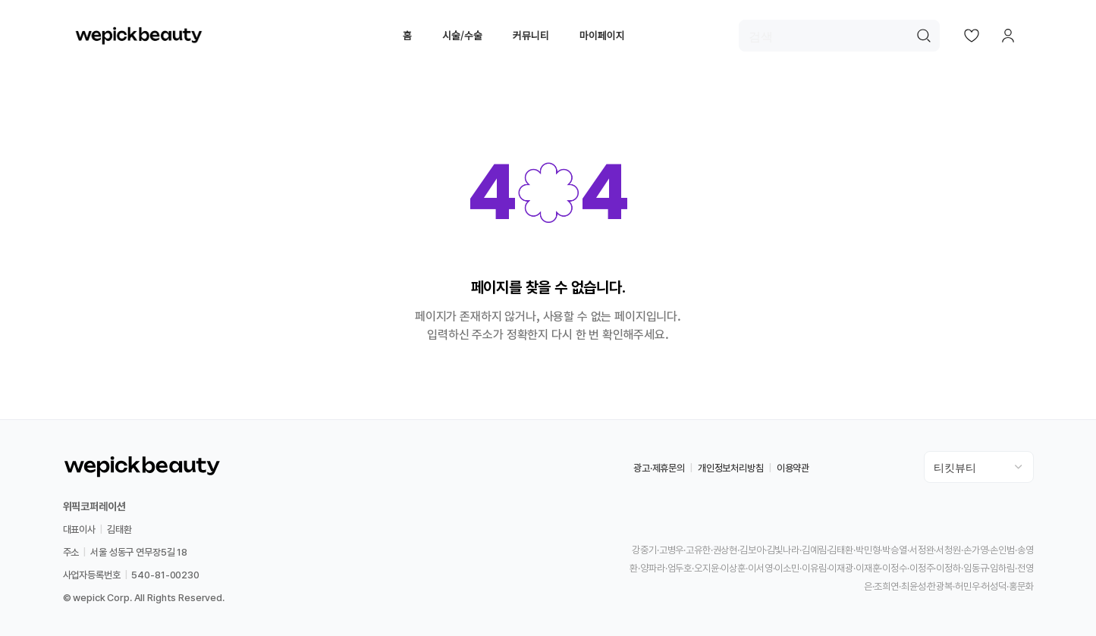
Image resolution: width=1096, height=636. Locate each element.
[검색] (839, 36)
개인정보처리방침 (731, 468)
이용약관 (793, 468)
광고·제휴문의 (659, 468)
